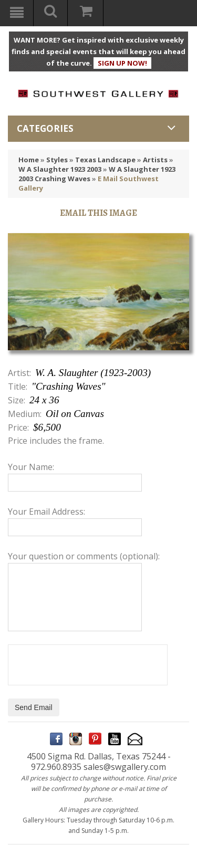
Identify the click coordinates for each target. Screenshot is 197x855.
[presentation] (88, 664)
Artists (155, 159)
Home (28, 159)
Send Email (34, 707)
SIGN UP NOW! (122, 63)
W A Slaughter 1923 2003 (59, 169)
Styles (57, 159)
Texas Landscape (105, 159)
